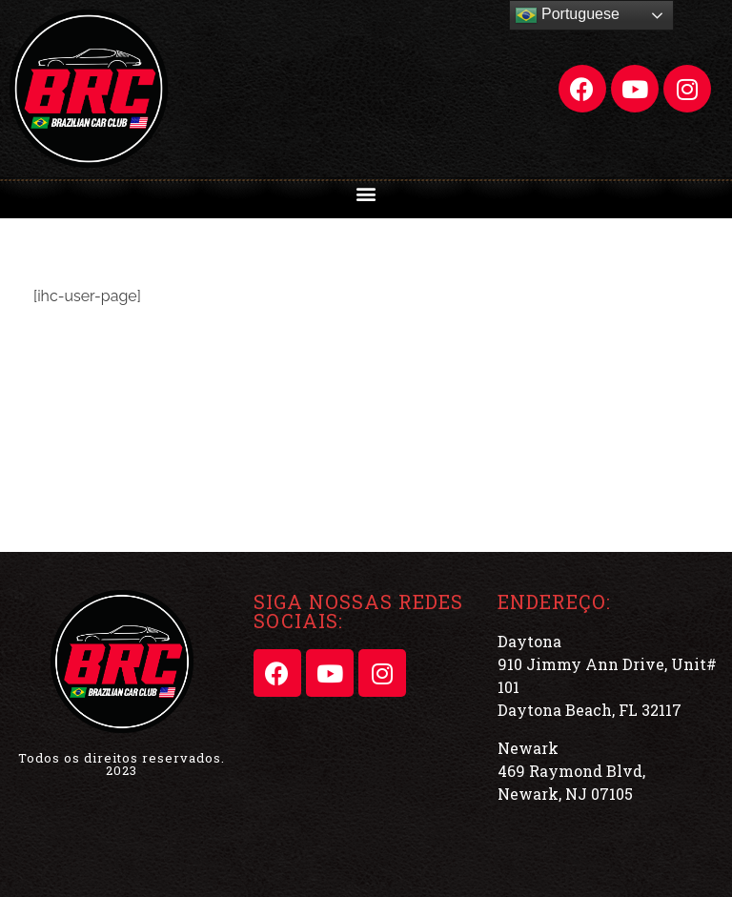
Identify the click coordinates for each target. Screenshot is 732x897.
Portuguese (567, 15)
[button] (366, 193)
